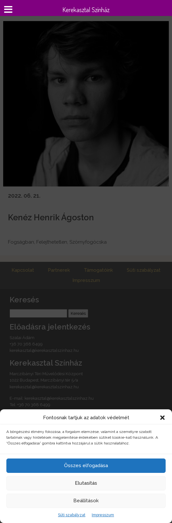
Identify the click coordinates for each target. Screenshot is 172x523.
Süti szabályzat (71, 515)
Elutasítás (86, 483)
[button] (162, 417)
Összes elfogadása (86, 465)
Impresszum (103, 515)
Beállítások (86, 501)
